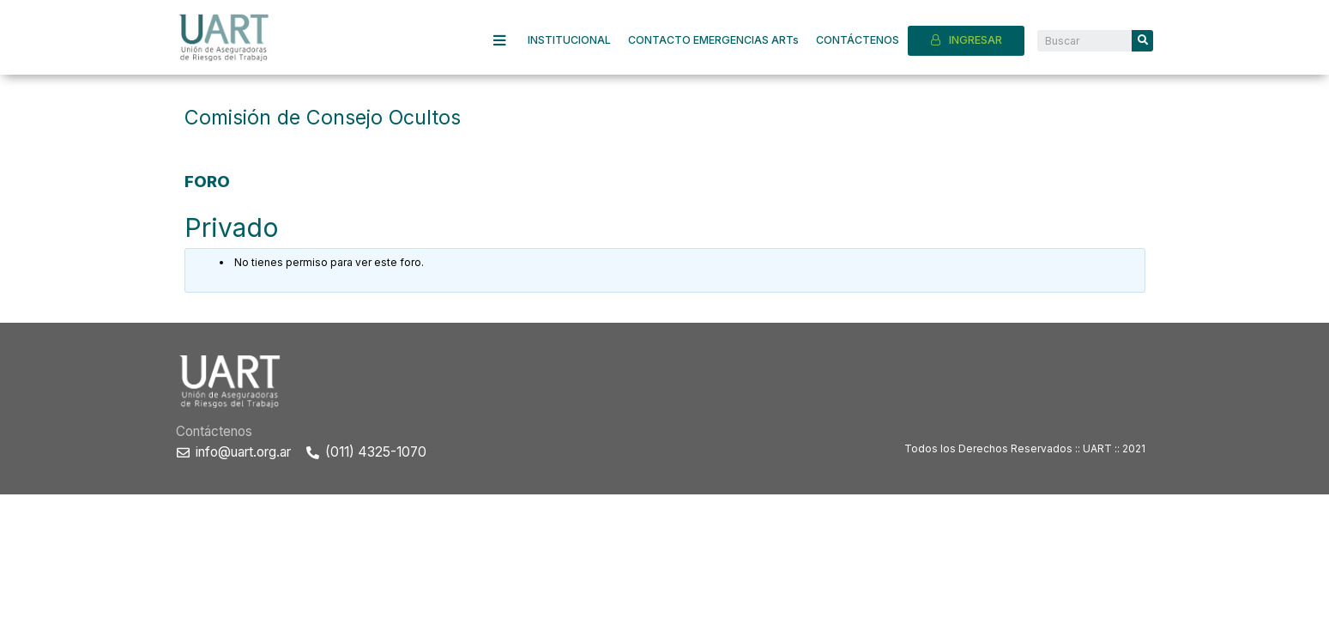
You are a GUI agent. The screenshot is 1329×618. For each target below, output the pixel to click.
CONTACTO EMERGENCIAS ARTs (713, 39)
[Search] (1142, 41)
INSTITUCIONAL (569, 39)
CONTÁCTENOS (857, 39)
